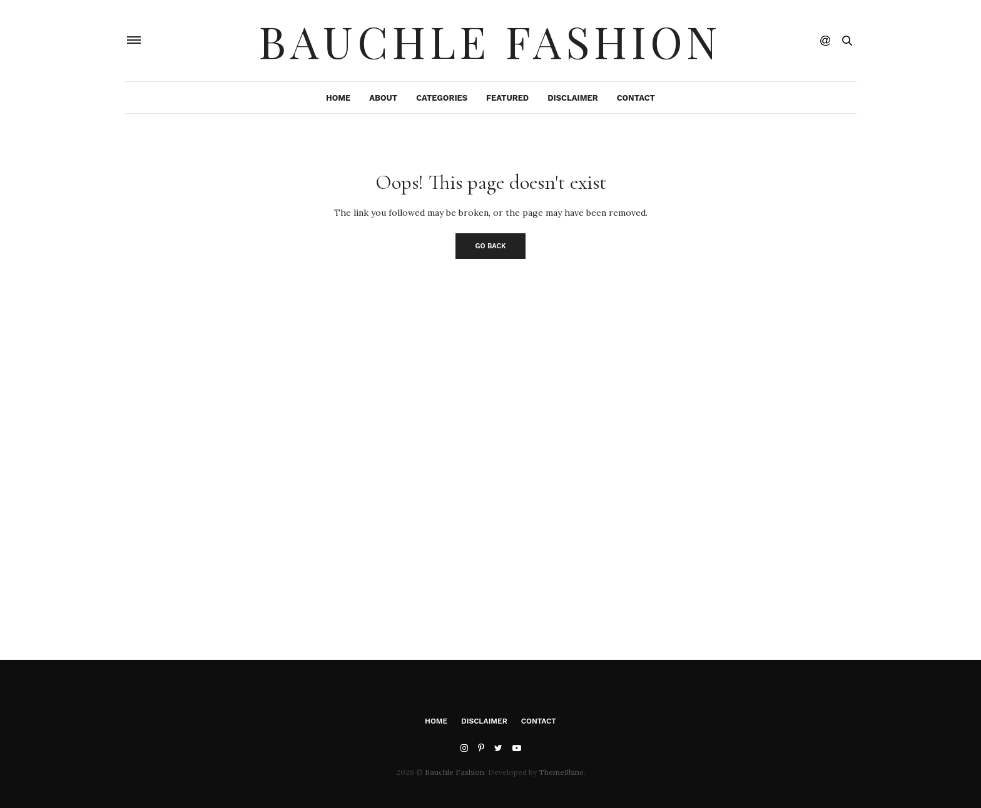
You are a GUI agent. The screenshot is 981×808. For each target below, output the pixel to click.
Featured (507, 98)
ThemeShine (561, 772)
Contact (636, 98)
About (383, 98)
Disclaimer (572, 98)
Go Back (490, 246)
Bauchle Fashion (490, 40)
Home (338, 98)
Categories (441, 98)
